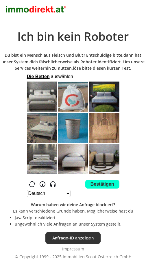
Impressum (73, 249)
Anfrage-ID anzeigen (73, 237)
